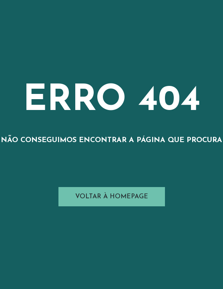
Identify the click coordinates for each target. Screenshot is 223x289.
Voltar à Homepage (111, 196)
